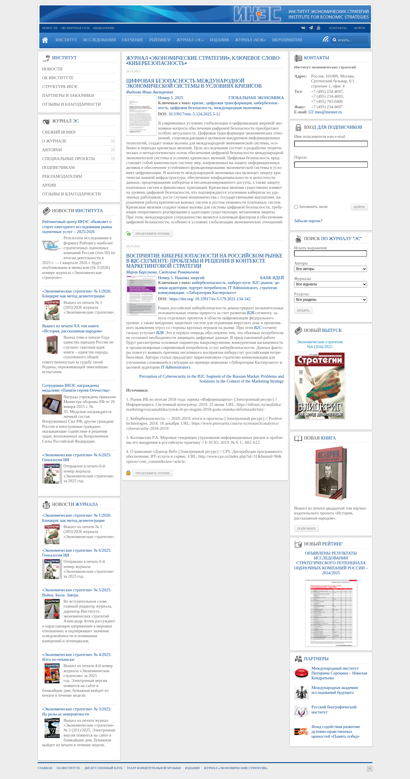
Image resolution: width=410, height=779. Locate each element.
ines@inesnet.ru (328, 112)
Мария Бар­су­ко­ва (141, 272)
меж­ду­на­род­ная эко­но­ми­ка (237, 107)
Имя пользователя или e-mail (319, 136)
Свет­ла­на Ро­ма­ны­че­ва (179, 272)
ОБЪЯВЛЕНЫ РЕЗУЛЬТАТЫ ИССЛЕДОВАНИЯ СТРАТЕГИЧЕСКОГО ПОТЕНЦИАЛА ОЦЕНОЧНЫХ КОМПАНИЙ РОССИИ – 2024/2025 (331, 563)
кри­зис (198, 103)
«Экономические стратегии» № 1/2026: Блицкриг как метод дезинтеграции (76, 293)
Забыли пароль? (308, 221)
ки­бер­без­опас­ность (209, 282)
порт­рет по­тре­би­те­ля (207, 287)
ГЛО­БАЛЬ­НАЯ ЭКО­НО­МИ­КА (256, 97)
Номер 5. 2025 (170, 97)
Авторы (301, 263)
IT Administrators (243, 287)
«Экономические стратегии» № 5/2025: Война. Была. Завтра (76, 592)
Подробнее (306, 528)
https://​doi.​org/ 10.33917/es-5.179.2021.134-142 (210, 299)
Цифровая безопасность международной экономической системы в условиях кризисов (194, 83)
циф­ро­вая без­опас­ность (191, 107)
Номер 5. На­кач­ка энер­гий (181, 277)
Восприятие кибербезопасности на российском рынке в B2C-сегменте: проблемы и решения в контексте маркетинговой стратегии (204, 261)
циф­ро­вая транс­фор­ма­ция (229, 103)
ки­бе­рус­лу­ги (239, 282)
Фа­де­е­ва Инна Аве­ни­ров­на (149, 92)
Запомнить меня (313, 206)
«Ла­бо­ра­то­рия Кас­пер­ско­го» (211, 292)
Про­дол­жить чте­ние (153, 233)
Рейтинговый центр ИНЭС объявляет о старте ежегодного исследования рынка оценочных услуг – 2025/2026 (77, 226)
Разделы (301, 294)
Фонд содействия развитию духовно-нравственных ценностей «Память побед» (335, 731)
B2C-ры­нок (262, 282)
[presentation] (331, 185)
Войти (359, 28)
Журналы (302, 278)
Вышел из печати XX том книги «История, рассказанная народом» (72, 328)
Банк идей (272, 277)
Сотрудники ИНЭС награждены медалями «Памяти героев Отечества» (76, 387)
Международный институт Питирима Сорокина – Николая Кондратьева (339, 673)
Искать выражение (310, 248)
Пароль (300, 157)
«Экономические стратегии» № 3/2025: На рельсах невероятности (76, 711)
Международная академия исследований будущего (334, 690)
